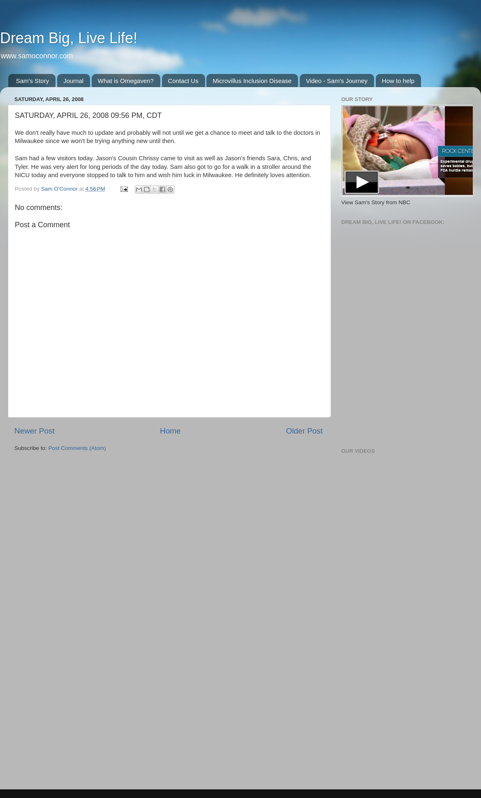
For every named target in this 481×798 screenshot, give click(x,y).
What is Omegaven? (126, 80)
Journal (73, 80)
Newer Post (34, 431)
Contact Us (183, 80)
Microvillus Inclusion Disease (252, 80)
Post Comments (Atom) (77, 448)
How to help (398, 80)
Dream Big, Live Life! (68, 38)
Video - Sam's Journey (337, 80)
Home (170, 431)
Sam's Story (32, 80)
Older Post (304, 431)
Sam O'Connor (60, 189)
